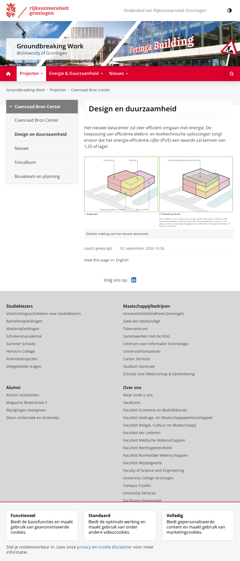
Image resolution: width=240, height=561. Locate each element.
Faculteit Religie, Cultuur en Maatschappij (159, 425)
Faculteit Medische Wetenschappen (154, 440)
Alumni (13, 387)
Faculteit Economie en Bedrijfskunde (155, 410)
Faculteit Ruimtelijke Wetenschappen (155, 455)
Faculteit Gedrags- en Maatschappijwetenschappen (168, 417)
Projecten (58, 89)
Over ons (132, 387)
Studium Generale (139, 366)
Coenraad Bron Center (90, 89)
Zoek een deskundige (141, 321)
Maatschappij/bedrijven (146, 306)
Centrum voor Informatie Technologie (155, 343)
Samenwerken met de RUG (146, 336)
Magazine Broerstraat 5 (26, 402)
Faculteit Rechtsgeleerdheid (147, 447)
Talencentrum (135, 328)
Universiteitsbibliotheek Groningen (153, 313)
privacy (84, 547)
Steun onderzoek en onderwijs (32, 417)
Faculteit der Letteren (142, 432)
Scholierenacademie (24, 336)
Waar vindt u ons (138, 394)
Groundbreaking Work (25, 89)
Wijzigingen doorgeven (26, 410)
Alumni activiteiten (22, 394)
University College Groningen (148, 477)
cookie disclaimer (115, 547)
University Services (139, 493)
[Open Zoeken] (232, 73)
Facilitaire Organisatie (142, 500)
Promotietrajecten (21, 358)
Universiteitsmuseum (141, 351)
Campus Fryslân (137, 485)
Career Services (136, 358)
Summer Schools (20, 343)
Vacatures (131, 402)
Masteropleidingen (22, 328)
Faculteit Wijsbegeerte (142, 462)
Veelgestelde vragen (23, 366)
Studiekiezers (19, 306)
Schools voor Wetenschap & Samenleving (159, 373)
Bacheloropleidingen (24, 321)
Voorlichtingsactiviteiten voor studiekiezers (43, 313)
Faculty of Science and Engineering (153, 470)
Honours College (20, 351)
